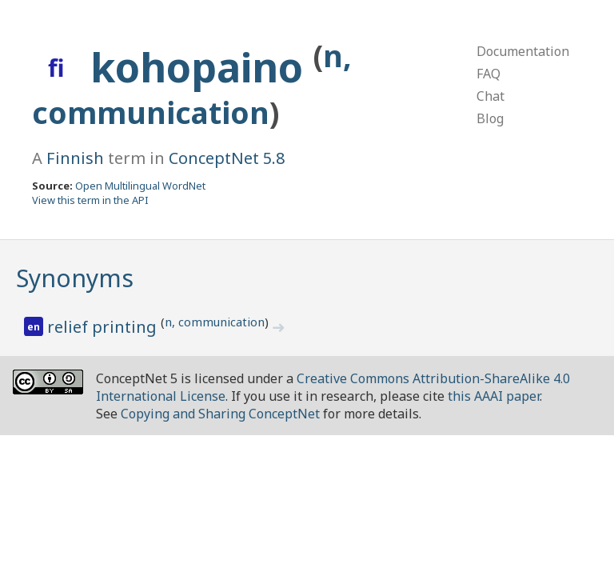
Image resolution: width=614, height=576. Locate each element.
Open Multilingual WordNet (140, 185)
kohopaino (201, 67)
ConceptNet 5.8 (227, 158)
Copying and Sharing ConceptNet (220, 413)
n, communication (215, 322)
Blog (490, 118)
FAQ (488, 73)
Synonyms (75, 278)
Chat (490, 96)
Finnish (75, 158)
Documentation (522, 51)
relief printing (104, 327)
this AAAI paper (494, 396)
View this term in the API (90, 200)
